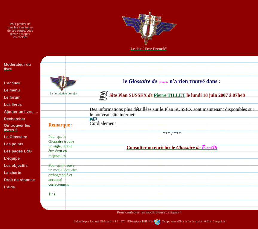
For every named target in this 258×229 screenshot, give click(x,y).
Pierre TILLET (169, 95)
